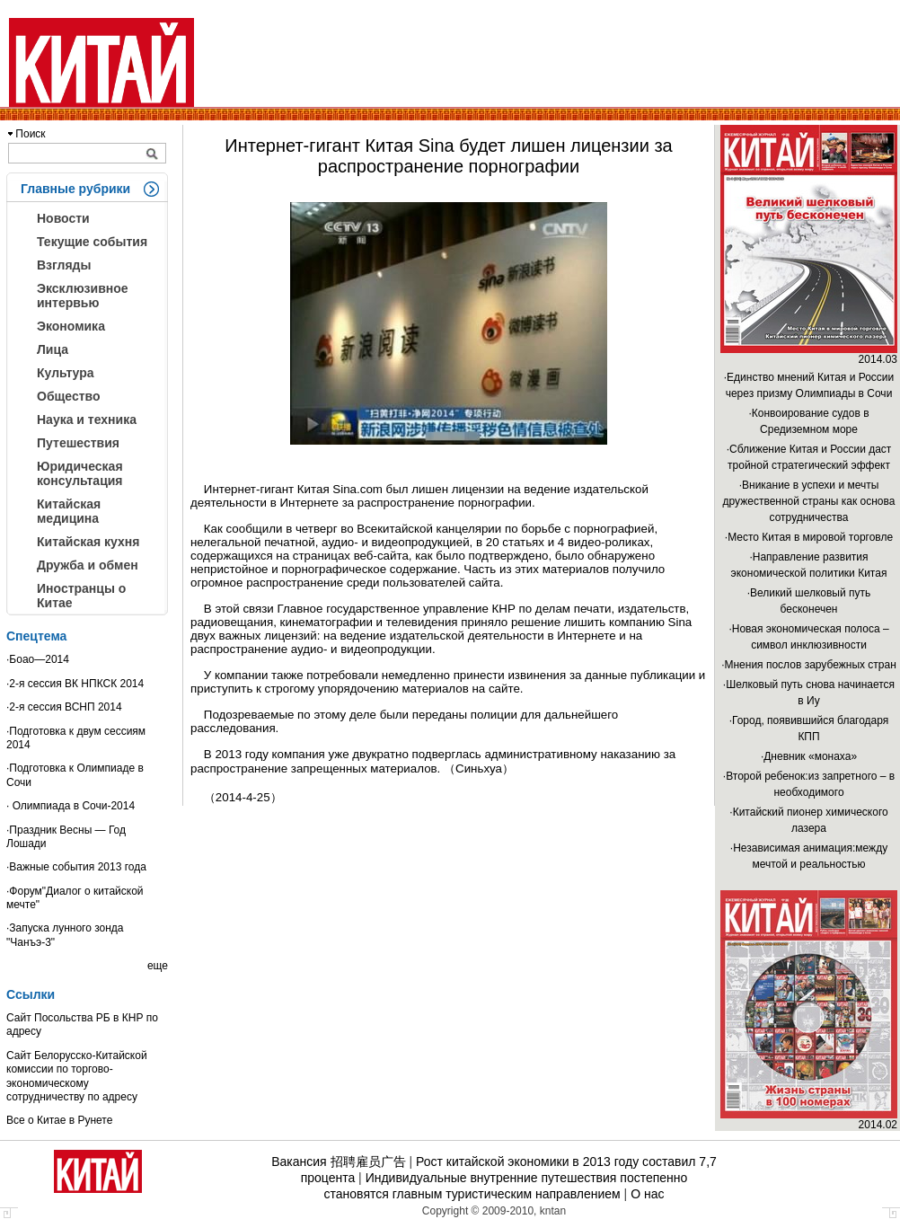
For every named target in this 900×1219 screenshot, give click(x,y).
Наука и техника (87, 419)
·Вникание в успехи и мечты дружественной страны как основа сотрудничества (809, 501)
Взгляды (64, 265)
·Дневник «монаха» (809, 756)
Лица (52, 349)
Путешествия (78, 443)
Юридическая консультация (80, 473)
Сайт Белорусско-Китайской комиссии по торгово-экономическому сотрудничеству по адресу (76, 1076)
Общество (69, 396)
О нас (647, 1194)
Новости (63, 218)
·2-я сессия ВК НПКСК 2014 (75, 683)
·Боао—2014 (37, 659)
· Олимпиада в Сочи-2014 (70, 805)
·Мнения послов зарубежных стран (808, 664)
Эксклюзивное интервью (82, 295)
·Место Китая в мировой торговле (809, 537)
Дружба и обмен (87, 565)
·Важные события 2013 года (76, 867)
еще (157, 965)
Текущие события (92, 241)
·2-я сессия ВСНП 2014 (64, 707)
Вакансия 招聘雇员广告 (338, 1161)
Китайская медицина (69, 511)
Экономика (71, 326)
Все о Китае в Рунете (59, 1120)
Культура (65, 373)
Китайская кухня (88, 541)
